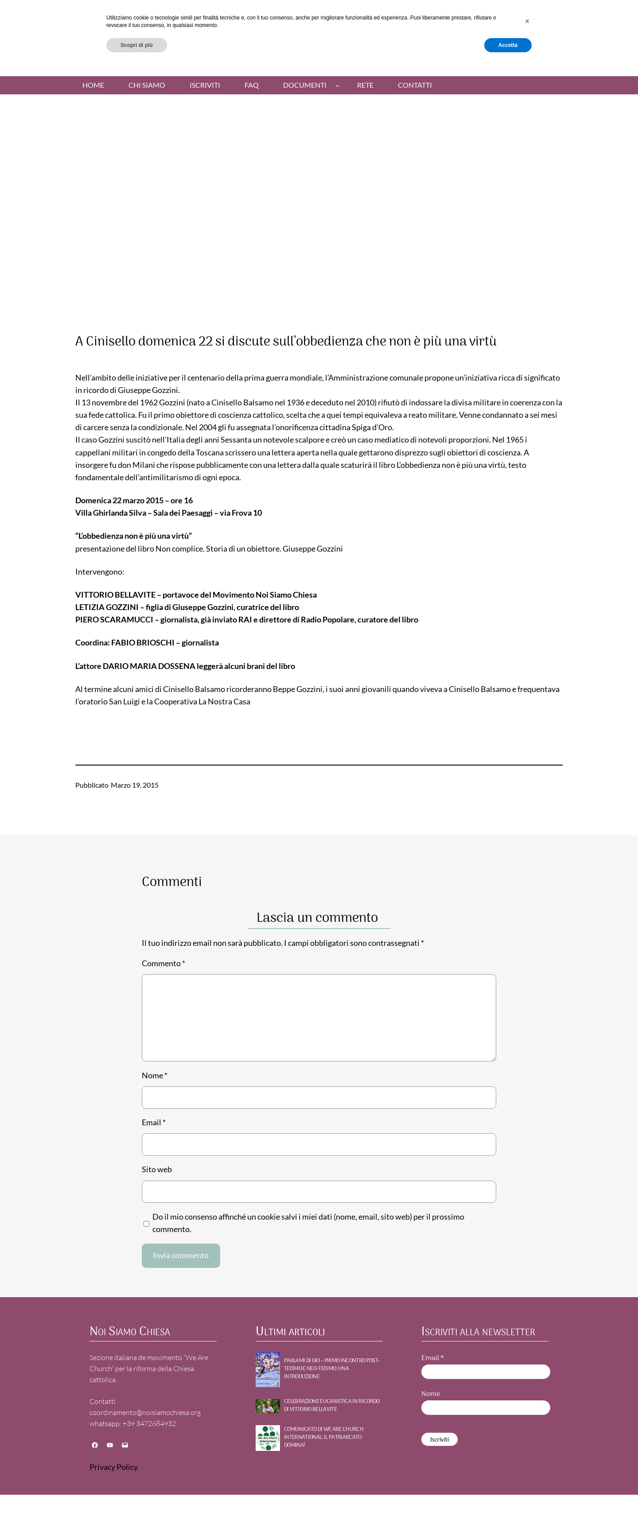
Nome (154, 1075)
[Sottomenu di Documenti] (337, 85)
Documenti (305, 85)
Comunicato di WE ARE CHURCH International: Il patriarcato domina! (323, 1438)
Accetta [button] (507, 1492)
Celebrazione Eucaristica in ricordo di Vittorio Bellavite (332, 1406)
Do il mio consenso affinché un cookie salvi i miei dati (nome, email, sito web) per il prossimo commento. (308, 1223)
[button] (527, 1469)
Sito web (157, 1169)
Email (154, 1122)
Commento (163, 963)
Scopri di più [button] (137, 1492)
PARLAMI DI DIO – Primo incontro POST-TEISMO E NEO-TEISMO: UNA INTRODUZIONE (332, 1369)
